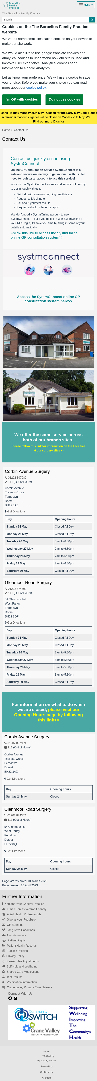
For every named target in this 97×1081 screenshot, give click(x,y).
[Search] (45, 19)
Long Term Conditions (18, 929)
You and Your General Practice (23, 903)
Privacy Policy (13, 956)
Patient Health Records (19, 945)
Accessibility (47, 1066)
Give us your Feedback (19, 919)
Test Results (12, 976)
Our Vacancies (14, 935)
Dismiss (58, 121)
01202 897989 (15, 477)
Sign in (46, 1052)
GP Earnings (12, 924)
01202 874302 (15, 588)
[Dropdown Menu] (86, 4)
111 (9, 481)
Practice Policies (15, 950)
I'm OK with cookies (21, 99)
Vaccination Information (19, 982)
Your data (46, 1078)
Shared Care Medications (20, 971)
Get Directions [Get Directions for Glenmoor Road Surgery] (16, 622)
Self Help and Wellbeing (19, 966)
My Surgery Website (46, 1061)
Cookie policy (46, 1072)
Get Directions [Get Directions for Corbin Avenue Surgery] (16, 511)
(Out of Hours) (23, 481)
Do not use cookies (64, 99)
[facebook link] (10, 998)
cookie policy (36, 87)
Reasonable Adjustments (20, 961)
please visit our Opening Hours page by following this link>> (48, 714)
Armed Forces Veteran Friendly (24, 909)
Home (6, 129)
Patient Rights (14, 940)
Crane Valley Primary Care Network (27, 987)
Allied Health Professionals (21, 914)
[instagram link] (15, 998)
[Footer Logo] (51, 1022)
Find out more (42, 121)
